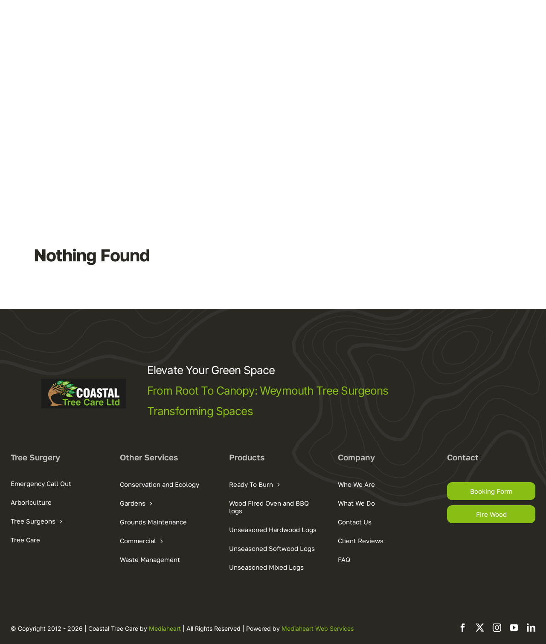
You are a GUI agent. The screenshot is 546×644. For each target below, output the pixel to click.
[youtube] (514, 628)
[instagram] (497, 628)
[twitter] (480, 628)
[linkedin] (531, 628)
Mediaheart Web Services (318, 628)
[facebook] (463, 628)
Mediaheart (165, 628)
